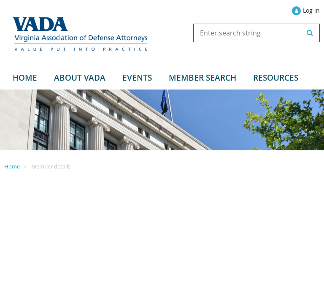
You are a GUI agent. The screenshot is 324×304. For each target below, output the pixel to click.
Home (12, 166)
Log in (311, 10)
